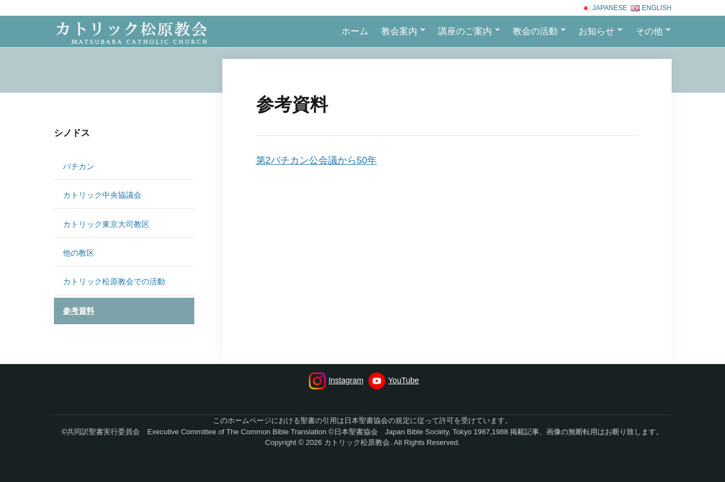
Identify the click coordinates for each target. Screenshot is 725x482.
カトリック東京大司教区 (106, 224)
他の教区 (78, 252)
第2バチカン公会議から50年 (316, 160)
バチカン (78, 166)
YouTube (393, 380)
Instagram (336, 380)
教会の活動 (535, 31)
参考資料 (78, 310)
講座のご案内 (465, 31)
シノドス (72, 133)
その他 (649, 31)
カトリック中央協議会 (102, 194)
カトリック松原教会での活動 (114, 281)
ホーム (354, 31)
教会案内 (399, 31)
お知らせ (596, 31)
